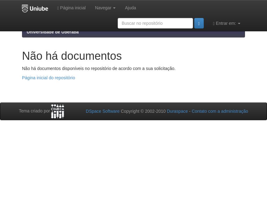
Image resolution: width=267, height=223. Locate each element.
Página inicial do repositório (48, 77)
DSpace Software (103, 111)
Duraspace (177, 111)
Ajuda (130, 7)
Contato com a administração (220, 111)
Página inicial (71, 8)
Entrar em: (226, 23)
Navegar (105, 7)
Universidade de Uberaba (53, 31)
